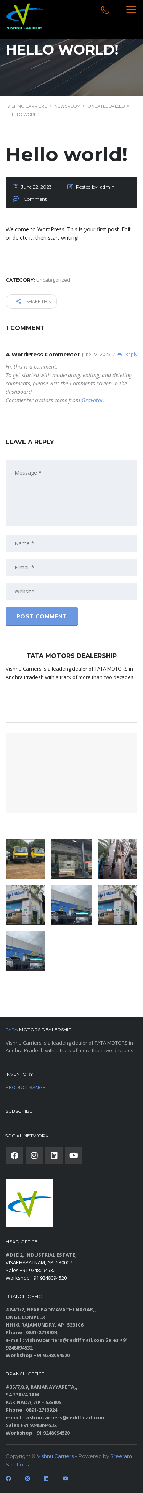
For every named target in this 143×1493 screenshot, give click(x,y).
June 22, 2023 (97, 354)
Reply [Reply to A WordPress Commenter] (125, 354)
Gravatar (92, 400)
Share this (33, 301)
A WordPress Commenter (43, 354)
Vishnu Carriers (55, 1456)
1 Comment (34, 199)
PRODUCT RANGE (25, 1087)
